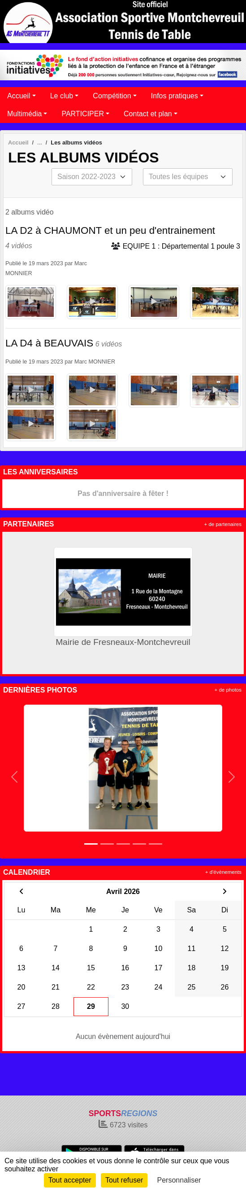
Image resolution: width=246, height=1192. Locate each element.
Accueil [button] (18, 96)
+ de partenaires (223, 524)
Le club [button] (61, 96)
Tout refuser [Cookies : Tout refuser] (124, 1180)
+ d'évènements (223, 872)
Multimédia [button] (24, 114)
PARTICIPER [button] (82, 114)
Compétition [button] (112, 96)
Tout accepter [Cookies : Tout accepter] (69, 1180)
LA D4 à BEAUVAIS (49, 343)
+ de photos (228, 689)
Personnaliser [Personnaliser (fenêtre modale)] (179, 1180)
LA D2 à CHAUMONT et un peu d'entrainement (110, 230)
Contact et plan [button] (148, 114)
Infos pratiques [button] (174, 96)
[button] (14, 777)
